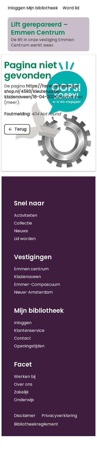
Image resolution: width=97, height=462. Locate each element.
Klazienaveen (27, 277)
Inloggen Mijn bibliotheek (33, 8)
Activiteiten (25, 215)
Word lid (71, 8)
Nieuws (21, 231)
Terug (20, 129)
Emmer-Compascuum (37, 284)
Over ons (23, 384)
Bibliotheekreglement (36, 424)
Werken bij (24, 376)
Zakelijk (21, 392)
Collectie (23, 223)
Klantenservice (29, 330)
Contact (22, 338)
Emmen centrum (31, 269)
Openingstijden (29, 346)
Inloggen (23, 323)
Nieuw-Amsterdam (33, 292)
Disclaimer (24, 416)
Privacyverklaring (59, 416)
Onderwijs (24, 400)
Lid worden (25, 239)
